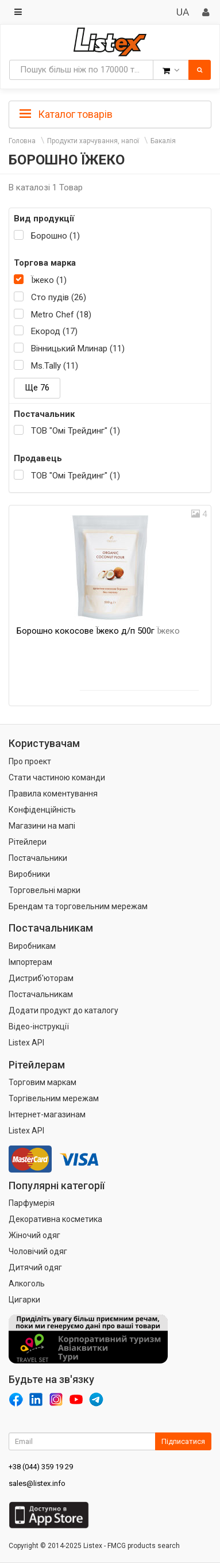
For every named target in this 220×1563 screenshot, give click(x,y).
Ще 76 (37, 387)
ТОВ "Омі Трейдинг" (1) (75, 431)
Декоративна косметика (55, 1219)
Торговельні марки (44, 890)
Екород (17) (54, 331)
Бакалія (163, 141)
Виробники (29, 874)
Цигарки (24, 1299)
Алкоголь (27, 1283)
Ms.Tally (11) (54, 366)
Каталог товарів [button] (66, 114)
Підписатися (183, 1441)
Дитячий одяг (35, 1267)
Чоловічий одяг (38, 1251)
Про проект (30, 761)
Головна (22, 141)
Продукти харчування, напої (93, 141)
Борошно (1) (55, 236)
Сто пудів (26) (58, 297)
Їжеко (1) (49, 280)
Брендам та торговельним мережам (78, 906)
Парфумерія (32, 1203)
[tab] (110, 113)
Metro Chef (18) (61, 314)
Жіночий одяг (34, 1235)
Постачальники (38, 858)
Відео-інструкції (39, 1026)
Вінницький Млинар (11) (78, 348)
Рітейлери (28, 841)
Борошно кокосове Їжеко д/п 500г (98, 631)
